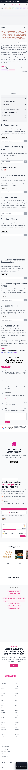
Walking (15, 352)
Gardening (17, 703)
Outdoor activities (12, 70)
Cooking (3, 693)
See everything (4, 567)
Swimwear (17, 729)
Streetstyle (3, 729)
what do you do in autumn (14, 591)
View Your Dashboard (14, 512)
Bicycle (5, 352)
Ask (25, 141)
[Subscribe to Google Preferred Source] (7, 428)
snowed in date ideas (14, 603)
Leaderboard (4, 536)
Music (16, 717)
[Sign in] (26, 5)
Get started (23, 536)
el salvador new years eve (14, 605)
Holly (3, 42)
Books (2, 690)
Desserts (16, 693)
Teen (2, 732)
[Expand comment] (5, 398)
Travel (16, 732)
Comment (7, 422)
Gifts (2, 705)
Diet (2, 695)
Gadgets (17, 8)
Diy (15, 695)
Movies (2, 717)
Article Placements (5, 746)
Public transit (10, 352)
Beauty (2, 688)
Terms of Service (4, 756)
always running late (19, 601)
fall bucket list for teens (14, 593)
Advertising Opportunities (6, 749)
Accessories (3, 683)
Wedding (17, 734)
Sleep (10, 8)
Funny (16, 700)
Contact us (3, 744)
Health (24, 8)
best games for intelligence (14, 596)
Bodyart (16, 688)
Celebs (16, 690)
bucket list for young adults (9, 598)
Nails (2, 719)
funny (3, 27)
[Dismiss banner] (26, 426)
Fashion (6, 8)
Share (24, 43)
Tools (16, 736)
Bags (2, 686)
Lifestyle (3, 712)
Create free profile (14, 509)
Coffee (5, 169)
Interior (2, 710)
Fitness (16, 698)
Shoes (16, 724)
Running (3, 724)
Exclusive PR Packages (5, 751)
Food (2, 700)
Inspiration (17, 707)
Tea (2, 169)
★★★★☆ (24, 27)
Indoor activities (4, 70)
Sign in (23, 515)
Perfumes (17, 722)
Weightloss (3, 736)
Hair (16, 705)
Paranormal (17, 719)
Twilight (3, 734)
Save (19, 43)
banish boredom (21, 598)
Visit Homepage (14, 665)
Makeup (3, 715)
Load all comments (6, 366)
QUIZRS (26, 71)
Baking (16, 686)
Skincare (3, 727)
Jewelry (16, 710)
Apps (2, 8)
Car (2, 352)
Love (21, 8)
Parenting (3, 722)
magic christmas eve (8, 601)
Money (13, 8)
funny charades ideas (14, 608)
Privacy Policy (4, 753)
